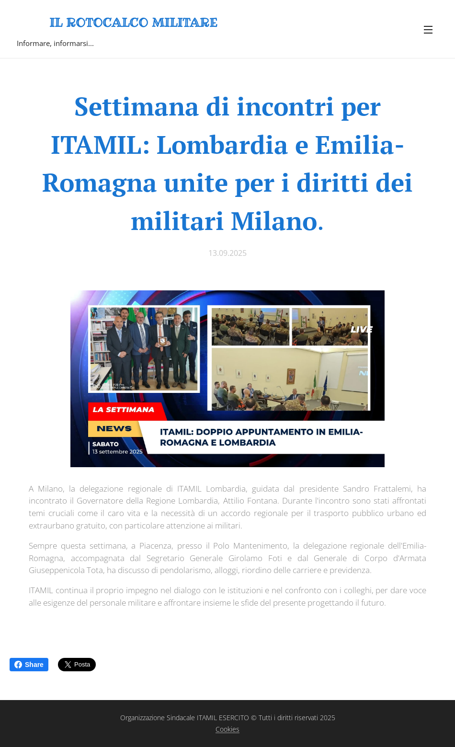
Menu (428, 29)
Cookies (227, 729)
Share (29, 664)
